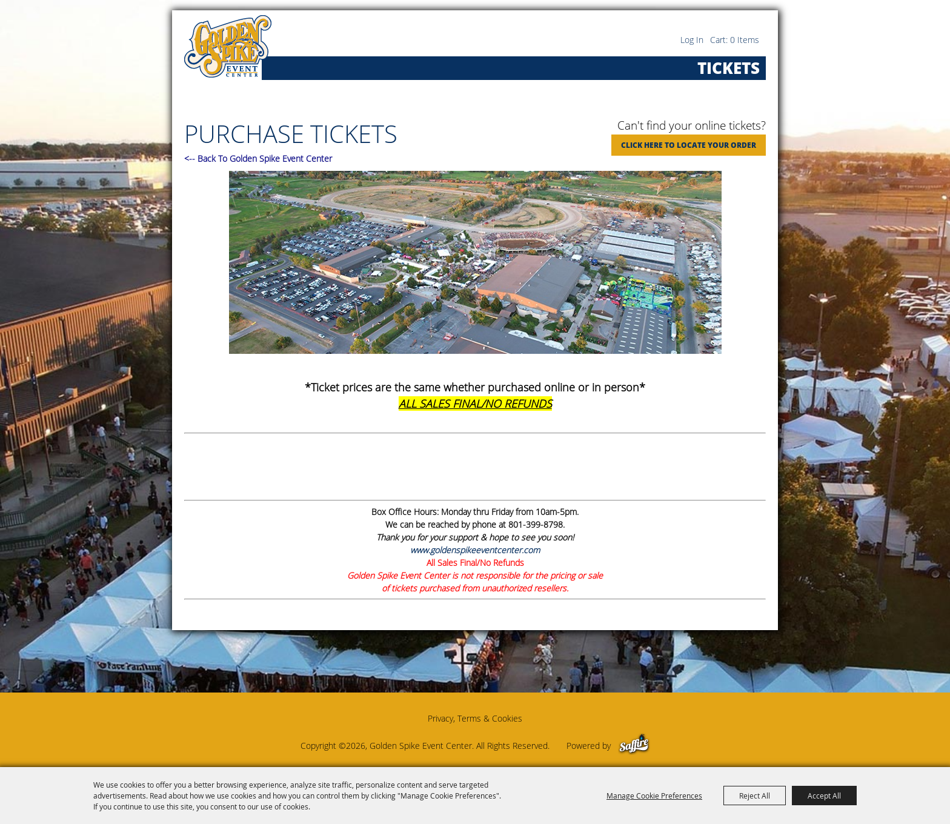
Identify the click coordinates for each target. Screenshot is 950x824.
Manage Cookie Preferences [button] (654, 795)
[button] (475, 264)
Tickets (728, 68)
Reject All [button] (754, 795)
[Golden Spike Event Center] (227, 46)
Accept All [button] (824, 795)
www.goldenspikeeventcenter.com (475, 550)
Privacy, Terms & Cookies (475, 718)
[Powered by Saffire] (634, 745)
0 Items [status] (744, 39)
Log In (691, 39)
